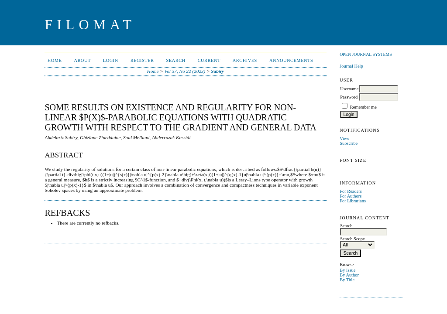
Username (349, 88)
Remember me (363, 107)
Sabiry (217, 71)
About (82, 60)
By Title (347, 279)
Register (142, 60)
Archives (245, 60)
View (344, 138)
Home (55, 60)
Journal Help (351, 66)
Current (209, 60)
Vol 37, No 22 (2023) (185, 71)
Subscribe (349, 143)
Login (110, 60)
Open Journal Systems (366, 54)
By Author (349, 275)
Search (176, 60)
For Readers (351, 191)
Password (349, 97)
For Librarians (353, 200)
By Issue (347, 270)
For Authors (350, 196)
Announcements (291, 60)
